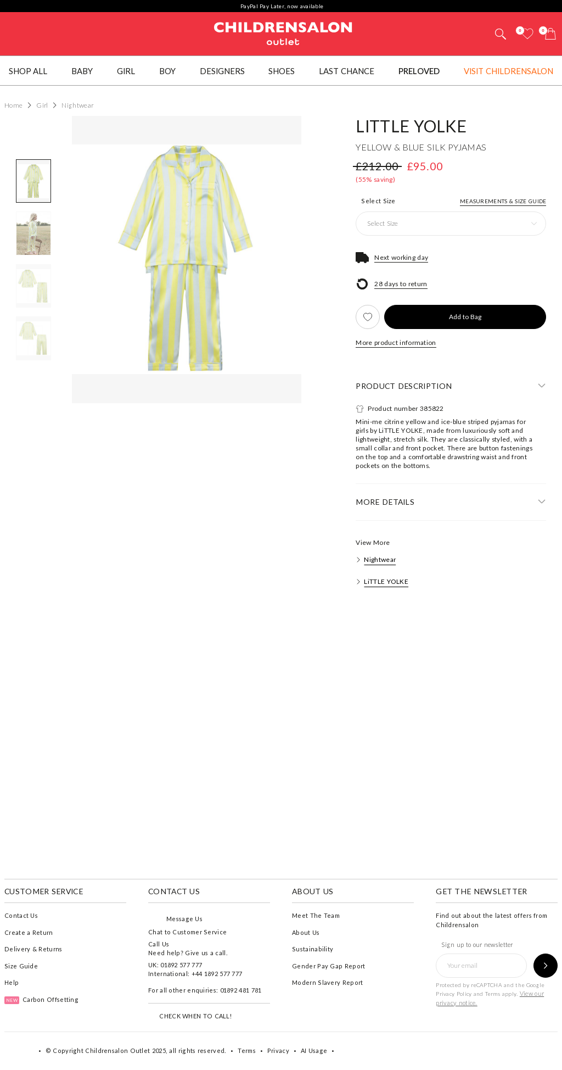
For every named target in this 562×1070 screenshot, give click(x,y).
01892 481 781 (241, 990)
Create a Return (28, 932)
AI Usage (314, 1050)
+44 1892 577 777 (217, 973)
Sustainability (312, 948)
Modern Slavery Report (327, 982)
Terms (493, 993)
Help (11, 982)
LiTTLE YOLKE (411, 126)
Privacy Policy (453, 993)
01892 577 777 (181, 964)
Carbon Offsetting (41, 999)
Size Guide (21, 965)
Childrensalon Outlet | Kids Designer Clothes (283, 32)
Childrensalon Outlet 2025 (125, 1050)
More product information (396, 342)
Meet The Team (316, 915)
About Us (305, 932)
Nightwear (380, 559)
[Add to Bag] (465, 317)
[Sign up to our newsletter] (545, 966)
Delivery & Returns (33, 948)
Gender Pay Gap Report (328, 965)
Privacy (278, 1050)
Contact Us (21, 915)
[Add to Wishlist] (368, 317)
